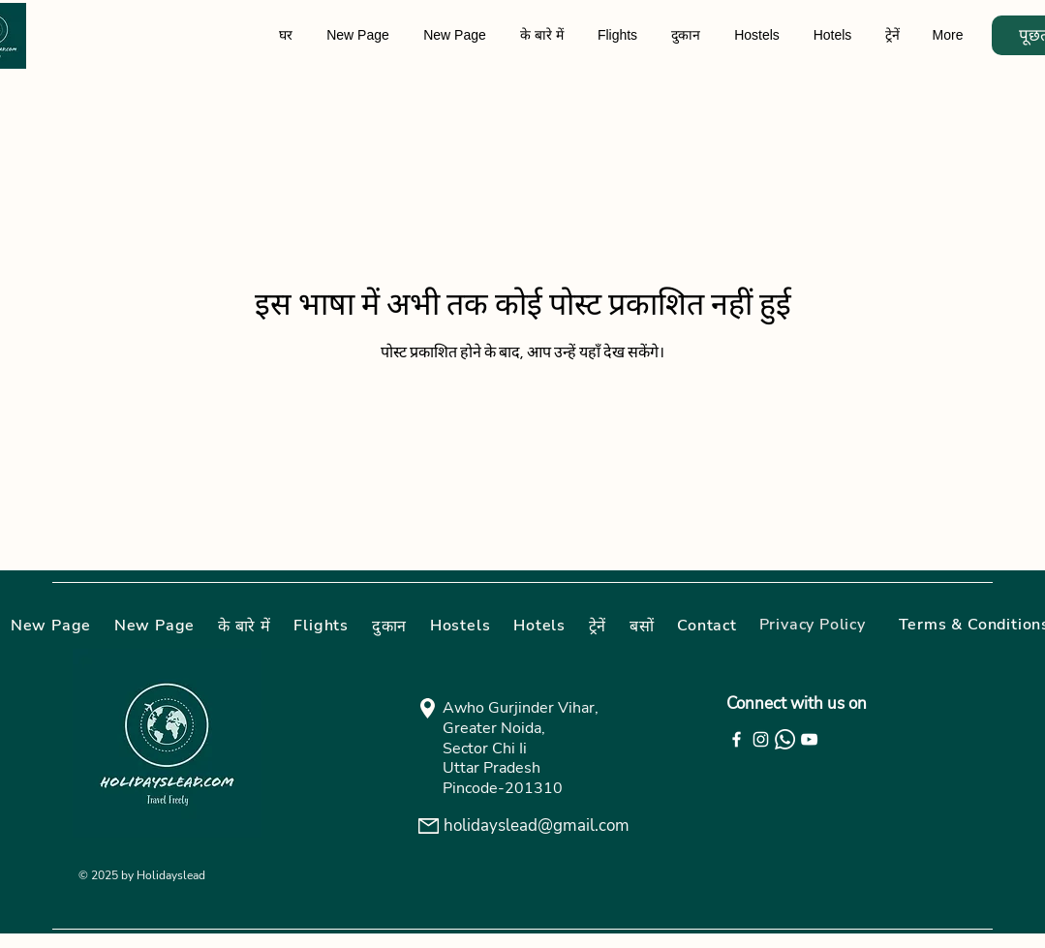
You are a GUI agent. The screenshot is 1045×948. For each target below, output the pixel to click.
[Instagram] (761, 739)
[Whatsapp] (785, 739)
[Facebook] (736, 739)
